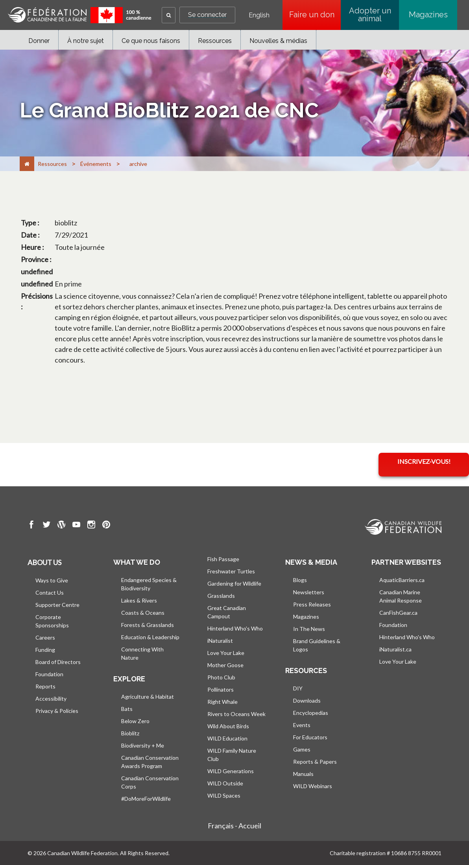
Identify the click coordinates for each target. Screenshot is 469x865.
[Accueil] (27, 163)
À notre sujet (85, 41)
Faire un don (315, 14)
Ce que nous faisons (151, 41)
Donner (39, 41)
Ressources (215, 41)
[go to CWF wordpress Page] (61, 526)
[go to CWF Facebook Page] (31, 526)
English (259, 15)
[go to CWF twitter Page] (46, 526)
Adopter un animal (370, 14)
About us (44, 562)
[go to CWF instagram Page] (91, 526)
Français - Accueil (234, 825)
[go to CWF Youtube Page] (76, 526)
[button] (168, 15)
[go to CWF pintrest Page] (106, 526)
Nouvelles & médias (278, 41)
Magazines (428, 14)
